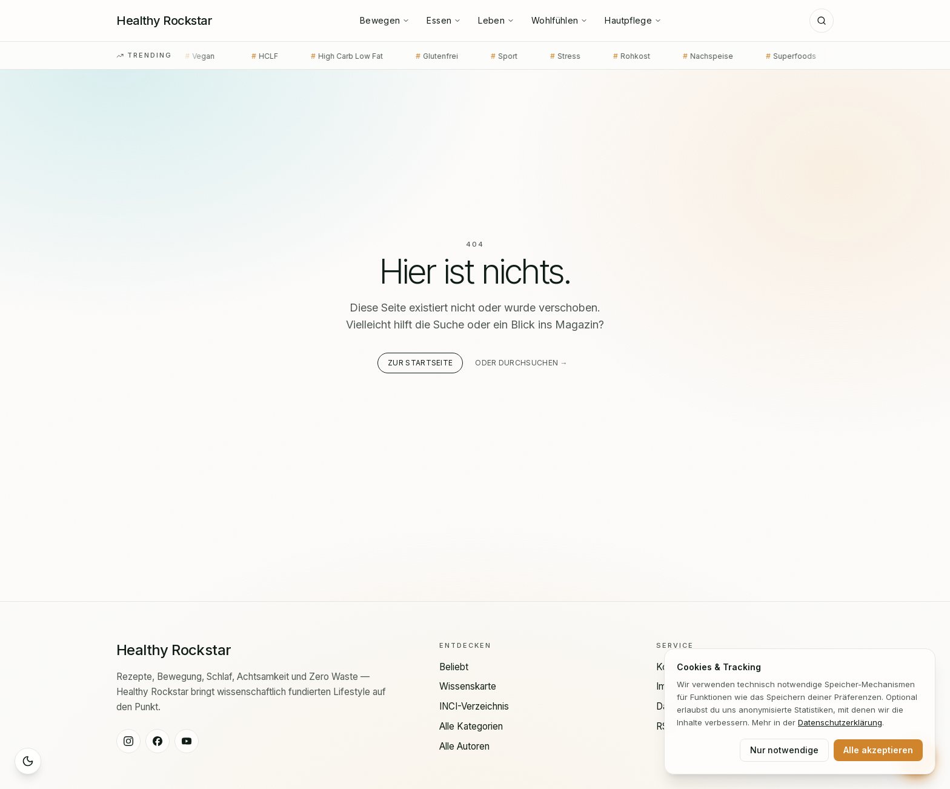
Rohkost (614, 56)
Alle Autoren (464, 746)
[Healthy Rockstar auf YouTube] (186, 741)
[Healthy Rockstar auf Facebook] (157, 741)
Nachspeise (691, 56)
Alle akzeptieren (878, 750)
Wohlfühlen (559, 20)
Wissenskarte (467, 686)
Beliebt (453, 667)
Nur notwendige (784, 750)
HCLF (247, 56)
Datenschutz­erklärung (840, 722)
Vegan (185, 56)
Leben (496, 20)
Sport (487, 56)
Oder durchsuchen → (521, 362)
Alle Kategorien (471, 726)
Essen (444, 20)
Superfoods (774, 56)
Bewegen (385, 20)
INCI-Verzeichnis (474, 706)
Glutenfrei (420, 56)
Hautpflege (633, 20)
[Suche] (821, 20)
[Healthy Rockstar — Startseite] (164, 20)
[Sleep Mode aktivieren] (28, 761)
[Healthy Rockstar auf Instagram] (128, 741)
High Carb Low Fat (330, 56)
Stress (548, 56)
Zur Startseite (420, 362)
